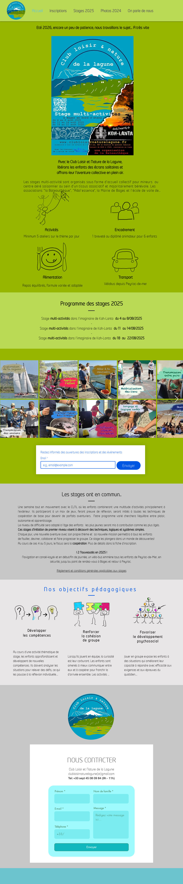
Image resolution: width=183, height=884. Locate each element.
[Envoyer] (91, 847)
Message (99, 808)
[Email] (77, 465)
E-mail (58, 808)
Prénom (59, 791)
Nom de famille (102, 791)
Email (44, 458)
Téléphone (60, 826)
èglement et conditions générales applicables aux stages (92, 570)
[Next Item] (176, 399)
